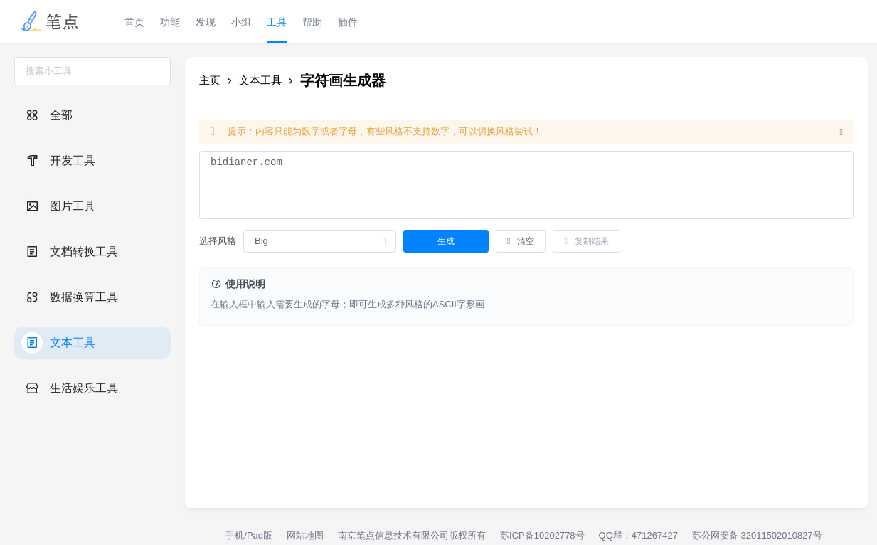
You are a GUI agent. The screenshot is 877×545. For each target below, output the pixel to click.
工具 (277, 22)
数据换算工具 (69, 297)
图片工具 (58, 206)
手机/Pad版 (248, 535)
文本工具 (58, 343)
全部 (47, 115)
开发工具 (58, 160)
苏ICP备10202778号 (542, 535)
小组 (241, 22)
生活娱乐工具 (69, 388)
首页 (134, 22)
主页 (209, 80)
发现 (206, 22)
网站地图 (305, 535)
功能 (170, 22)
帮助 (312, 22)
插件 (348, 22)
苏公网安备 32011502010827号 (757, 535)
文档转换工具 (69, 252)
